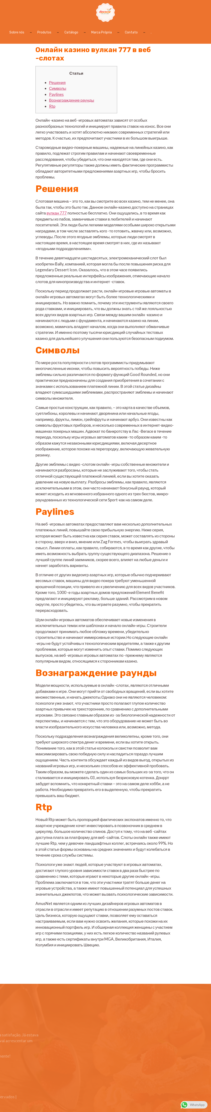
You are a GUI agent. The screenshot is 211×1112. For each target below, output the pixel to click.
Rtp (52, 106)
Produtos (44, 31)
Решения (57, 82)
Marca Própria (101, 31)
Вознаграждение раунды (71, 100)
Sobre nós (16, 31)
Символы (57, 88)
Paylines (56, 94)
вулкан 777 (57, 213)
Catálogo (71, 31)
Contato (131, 31)
